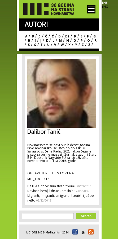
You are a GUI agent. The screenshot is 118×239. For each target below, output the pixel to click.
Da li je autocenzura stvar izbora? (51, 186)
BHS (104, 2)
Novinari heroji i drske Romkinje (50, 191)
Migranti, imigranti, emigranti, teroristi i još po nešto (60, 198)
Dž (67, 36)
